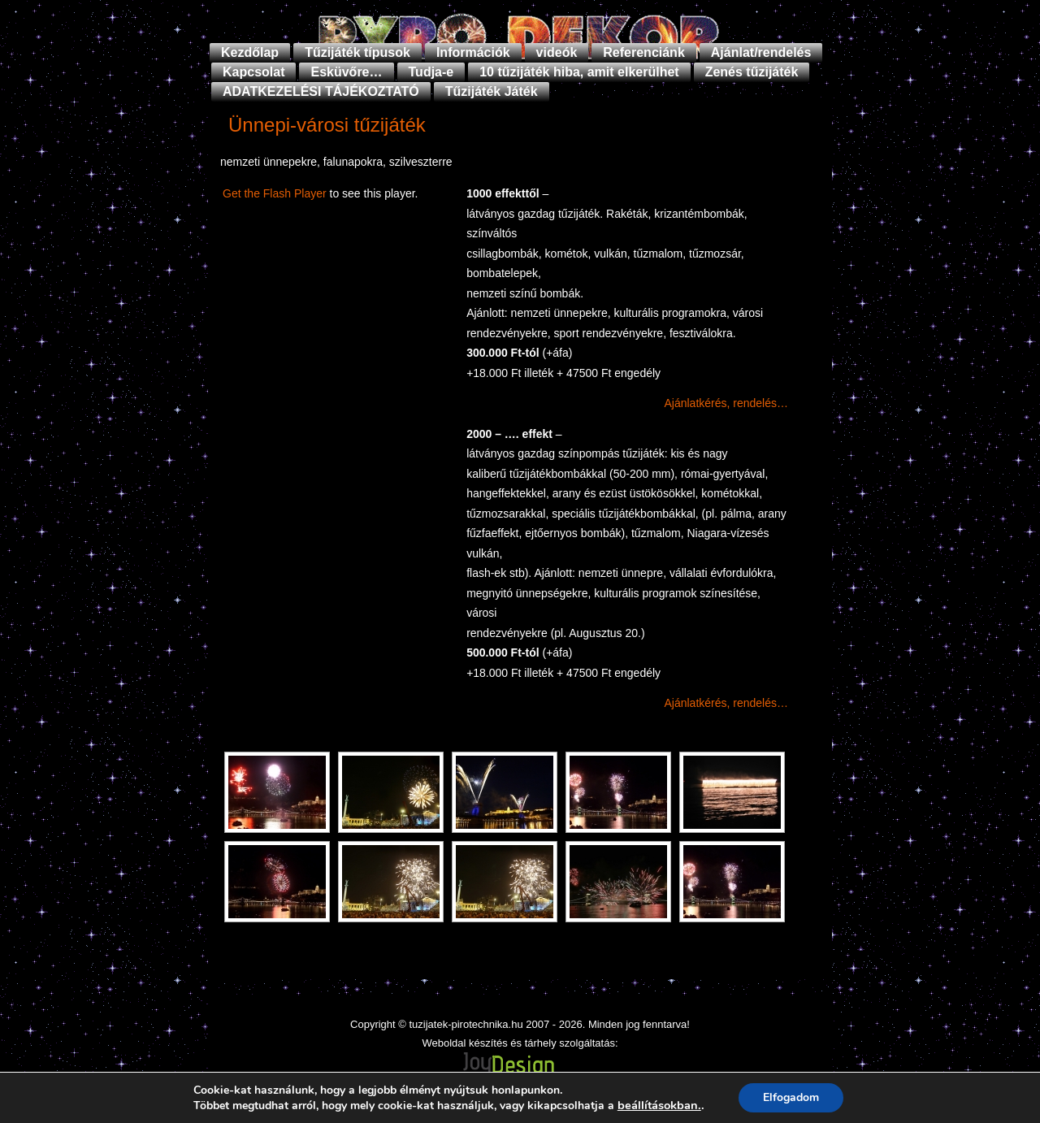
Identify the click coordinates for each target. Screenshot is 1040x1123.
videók (557, 52)
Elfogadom (791, 1097)
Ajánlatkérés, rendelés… (726, 403)
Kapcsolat (253, 72)
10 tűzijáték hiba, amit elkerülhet (578, 72)
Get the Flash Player (275, 193)
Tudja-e (431, 72)
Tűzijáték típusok (357, 52)
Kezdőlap (250, 52)
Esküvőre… (346, 72)
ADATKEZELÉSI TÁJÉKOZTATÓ (321, 91)
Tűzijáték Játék (491, 91)
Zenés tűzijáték (752, 72)
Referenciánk (644, 52)
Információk (473, 52)
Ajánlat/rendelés (761, 52)
